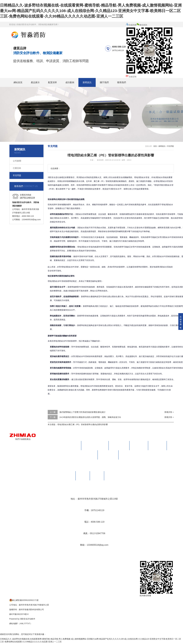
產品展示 (35, 82)
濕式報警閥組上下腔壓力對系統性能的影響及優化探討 (82, 412)
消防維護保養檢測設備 (95, 445)
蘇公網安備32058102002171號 (24, 600)
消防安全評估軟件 (27, 619)
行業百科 (17, 168)
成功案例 (69, 82)
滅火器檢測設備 (119, 445)
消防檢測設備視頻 (115, 476)
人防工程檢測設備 (130, 455)
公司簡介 (68, 476)
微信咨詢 (150, 49)
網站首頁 (18, 82)
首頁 (155, 146)
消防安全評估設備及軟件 (66, 445)
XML (22, 623)
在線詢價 (131, 25)
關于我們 (104, 82)
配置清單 (52, 82)
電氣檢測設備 (138, 445)
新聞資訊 (87, 82)
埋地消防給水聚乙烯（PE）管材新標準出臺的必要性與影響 (82, 424)
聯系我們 (121, 82)
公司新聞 (17, 161)
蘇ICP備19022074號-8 (19, 614)
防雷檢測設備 (157, 445)
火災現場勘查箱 (108, 455)
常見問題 (17, 175)
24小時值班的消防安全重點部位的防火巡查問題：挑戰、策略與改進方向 (90, 417)
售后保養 (97, 476)
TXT (28, 623)
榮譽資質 (82, 476)
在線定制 (131, 77)
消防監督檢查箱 (87, 455)
